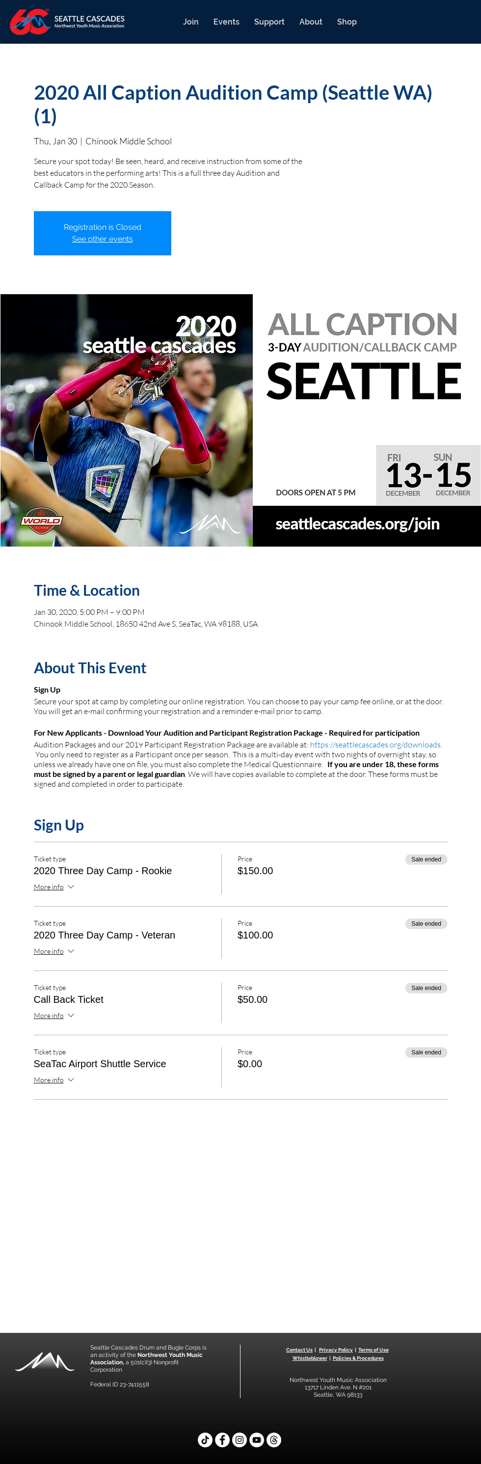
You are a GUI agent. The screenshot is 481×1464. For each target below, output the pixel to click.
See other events (102, 239)
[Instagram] (239, 1440)
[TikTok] (205, 1440)
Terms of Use (373, 1350)
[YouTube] (256, 1440)
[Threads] (274, 1440)
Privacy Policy (336, 1350)
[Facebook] (222, 1440)
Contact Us (299, 1350)
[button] (191, 22)
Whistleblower (310, 1358)
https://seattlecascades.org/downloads (375, 744)
